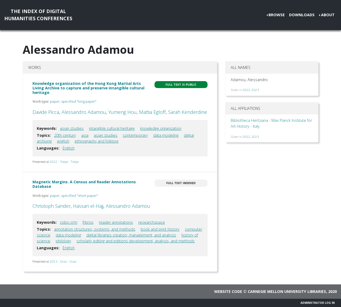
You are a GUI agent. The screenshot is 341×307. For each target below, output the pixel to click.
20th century (65, 135)
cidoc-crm (68, 222)
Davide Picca (46, 112)
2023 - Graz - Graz (63, 261)
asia (84, 135)
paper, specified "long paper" (73, 101)
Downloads (302, 14)
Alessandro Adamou (84, 112)
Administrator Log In (318, 303)
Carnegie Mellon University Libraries (287, 291)
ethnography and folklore (97, 141)
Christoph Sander (52, 206)
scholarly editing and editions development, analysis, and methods (135, 240)
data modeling (165, 135)
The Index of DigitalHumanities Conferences (38, 15)
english (63, 141)
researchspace (151, 222)
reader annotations (116, 222)
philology (63, 240)
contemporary (135, 135)
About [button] (328, 14)
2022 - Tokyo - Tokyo (64, 162)
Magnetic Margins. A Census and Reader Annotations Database (84, 184)
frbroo (88, 222)
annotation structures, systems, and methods (94, 229)
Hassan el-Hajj (88, 206)
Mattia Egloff (152, 112)
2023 (255, 90)
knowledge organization (160, 128)
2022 (246, 90)
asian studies (72, 128)
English (69, 148)
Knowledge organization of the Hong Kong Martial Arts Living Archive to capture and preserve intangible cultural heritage (88, 88)
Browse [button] (277, 14)
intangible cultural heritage (112, 128)
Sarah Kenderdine (187, 112)
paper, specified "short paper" (74, 195)
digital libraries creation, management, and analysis (131, 235)
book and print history (160, 229)
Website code (228, 291)
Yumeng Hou (122, 112)
